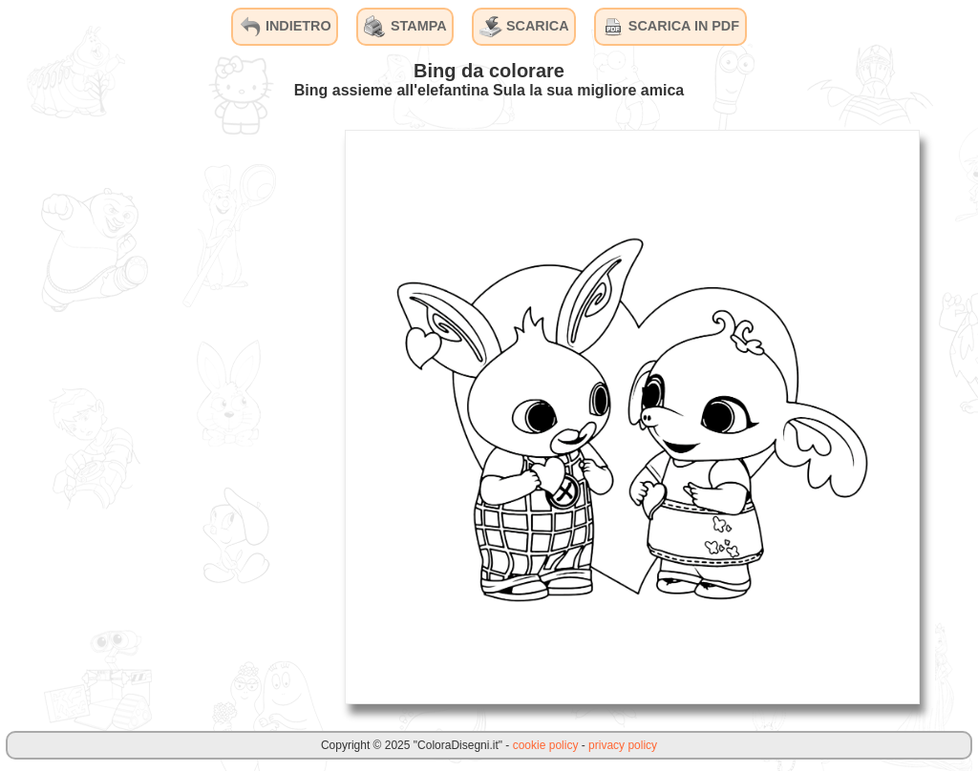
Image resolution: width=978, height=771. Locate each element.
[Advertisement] (186, 416)
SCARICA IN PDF (670, 26)
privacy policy (622, 745)
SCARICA (524, 26)
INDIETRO (285, 26)
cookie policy (546, 745)
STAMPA (405, 26)
